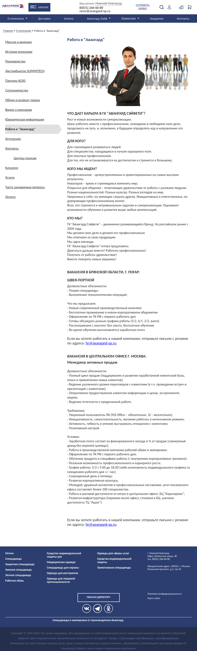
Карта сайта (153, 598)
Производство (15, 61)
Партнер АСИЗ (15, 81)
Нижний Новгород (108, 3)
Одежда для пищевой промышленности (61, 580)
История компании (18, 52)
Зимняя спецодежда (18, 569)
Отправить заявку (143, 6)
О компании (16, 18)
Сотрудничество (16, 90)
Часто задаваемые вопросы (25, 187)
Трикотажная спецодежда (114, 567)
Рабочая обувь (14, 580)
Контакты (183, 18)
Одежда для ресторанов (62, 573)
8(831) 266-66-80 (91, 7)
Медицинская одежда (61, 562)
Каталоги (11, 168)
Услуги (10, 177)
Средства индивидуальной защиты (114, 560)
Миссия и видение (18, 42)
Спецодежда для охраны (63, 567)
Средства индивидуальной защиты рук (64, 554)
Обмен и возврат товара (22, 100)
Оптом (9, 553)
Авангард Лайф (97, 18)
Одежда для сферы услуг (113, 553)
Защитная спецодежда (20, 564)
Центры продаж (25, 158)
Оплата (69, 18)
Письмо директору (98, 597)
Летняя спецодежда (18, 575)
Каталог (43, 7)
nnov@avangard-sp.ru (94, 11)
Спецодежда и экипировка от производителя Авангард (87, 620)
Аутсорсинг (13, 139)
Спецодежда (13, 559)
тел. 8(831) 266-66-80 (158, 559)
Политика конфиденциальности (164, 593)
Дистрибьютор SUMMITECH (24, 71)
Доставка (44, 18)
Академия (156, 18)
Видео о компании (18, 110)
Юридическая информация (24, 119)
